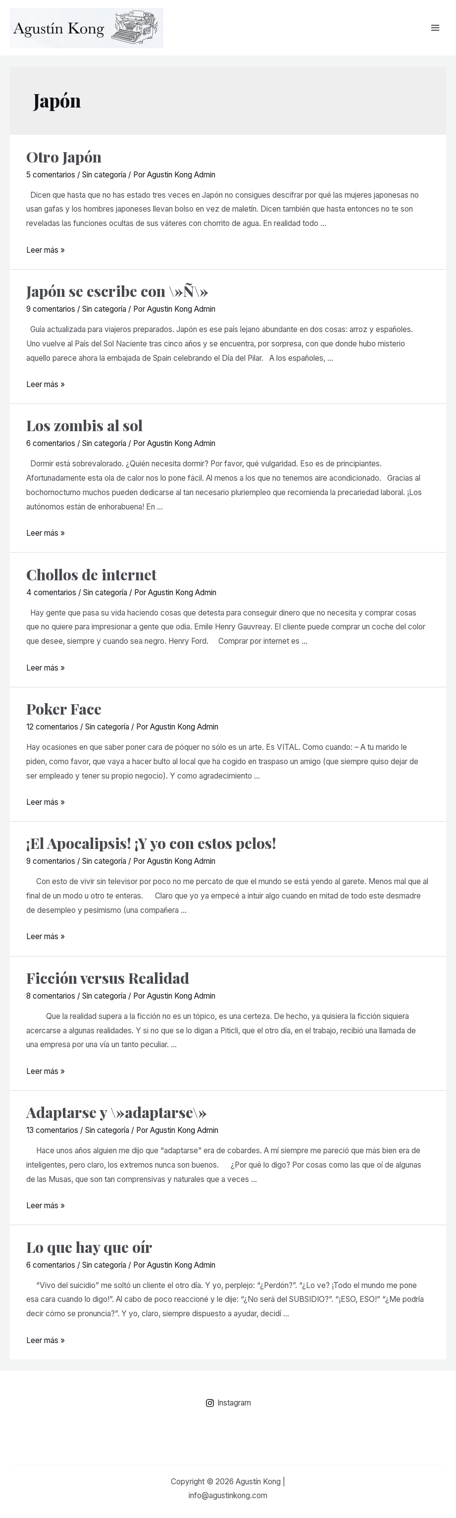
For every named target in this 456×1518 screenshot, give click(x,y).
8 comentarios (50, 996)
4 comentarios (51, 592)
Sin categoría (104, 174)
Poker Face (63, 709)
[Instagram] (227, 1403)
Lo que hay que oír (89, 1247)
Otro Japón (63, 157)
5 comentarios (50, 174)
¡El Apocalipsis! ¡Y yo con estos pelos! (151, 843)
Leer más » (45, 250)
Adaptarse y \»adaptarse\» (116, 1112)
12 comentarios (52, 726)
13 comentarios (52, 1130)
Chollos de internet (91, 574)
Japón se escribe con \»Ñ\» (117, 291)
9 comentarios (50, 309)
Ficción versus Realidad (107, 978)
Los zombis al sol (84, 425)
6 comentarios (50, 443)
